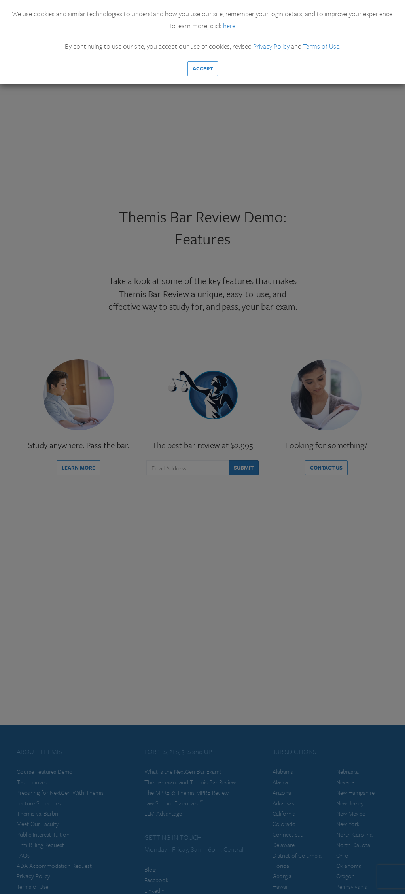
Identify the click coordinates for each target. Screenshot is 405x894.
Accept (203, 68)
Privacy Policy (271, 46)
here (229, 25)
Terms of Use (321, 46)
